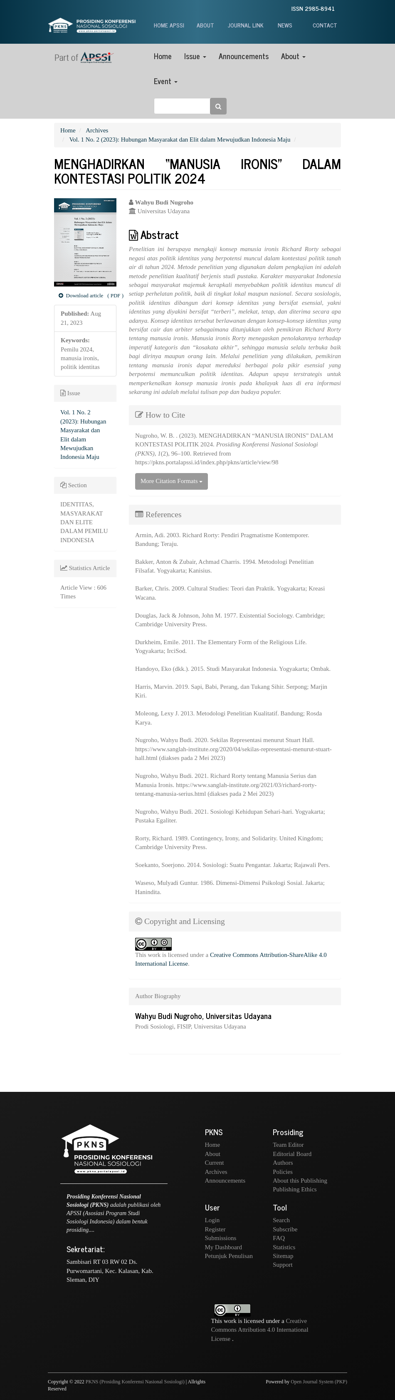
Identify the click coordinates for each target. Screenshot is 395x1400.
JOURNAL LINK (246, 25)
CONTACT (325, 25)
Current (214, 1162)
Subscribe (285, 1229)
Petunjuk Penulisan (229, 1256)
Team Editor (288, 1144)
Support (283, 1264)
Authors (283, 1162)
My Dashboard (223, 1247)
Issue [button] (195, 56)
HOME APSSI (169, 25)
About (213, 1154)
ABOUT (205, 25)
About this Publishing (300, 1180)
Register (215, 1229)
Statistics (284, 1247)
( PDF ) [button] (87, 295)
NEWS (285, 25)
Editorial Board (292, 1154)
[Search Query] (187, 106)
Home (163, 56)
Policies (283, 1171)
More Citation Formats (171, 481)
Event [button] (166, 81)
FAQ (279, 1238)
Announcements (244, 56)
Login (212, 1220)
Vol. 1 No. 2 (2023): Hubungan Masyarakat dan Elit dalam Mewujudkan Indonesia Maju (179, 139)
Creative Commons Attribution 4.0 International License (260, 1330)
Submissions (221, 1238)
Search (281, 1220)
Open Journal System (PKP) (319, 1382)
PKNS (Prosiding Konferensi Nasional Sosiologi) (135, 1382)
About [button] (293, 56)
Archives (97, 130)
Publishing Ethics (294, 1189)
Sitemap (283, 1256)
